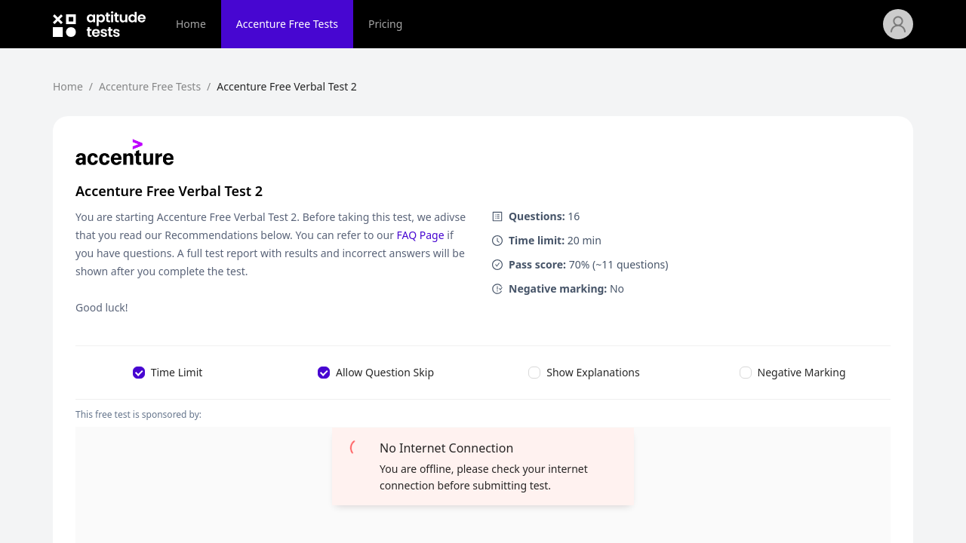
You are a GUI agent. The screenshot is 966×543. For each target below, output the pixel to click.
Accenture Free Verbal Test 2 (287, 86)
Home (191, 24)
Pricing (385, 24)
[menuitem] (191, 24)
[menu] (522, 24)
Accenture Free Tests (287, 24)
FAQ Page (421, 235)
